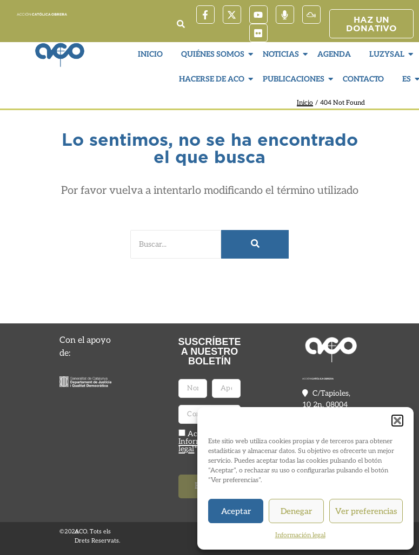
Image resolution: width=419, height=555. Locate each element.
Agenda (334, 54)
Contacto (363, 79)
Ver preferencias (366, 511)
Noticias (282, 54)
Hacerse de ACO (213, 79)
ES (408, 79)
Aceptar (236, 511)
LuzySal (388, 54)
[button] (397, 420)
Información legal (300, 535)
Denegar (296, 511)
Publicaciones (295, 79)
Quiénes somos (214, 54)
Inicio (150, 54)
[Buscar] (176, 244)
